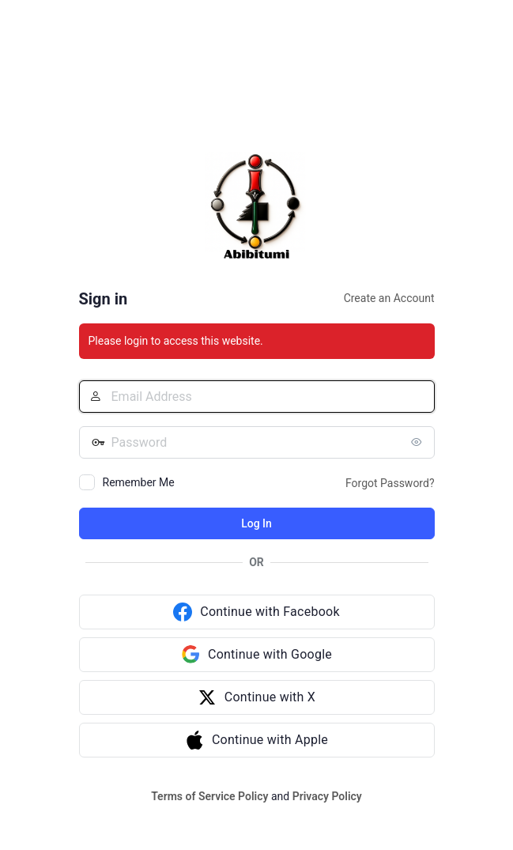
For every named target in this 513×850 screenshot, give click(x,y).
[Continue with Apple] (257, 740)
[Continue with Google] (257, 654)
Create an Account (389, 298)
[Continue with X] (257, 697)
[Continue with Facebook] (257, 612)
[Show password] (419, 442)
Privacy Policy (327, 796)
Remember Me (139, 482)
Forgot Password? (390, 483)
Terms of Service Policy (209, 796)
